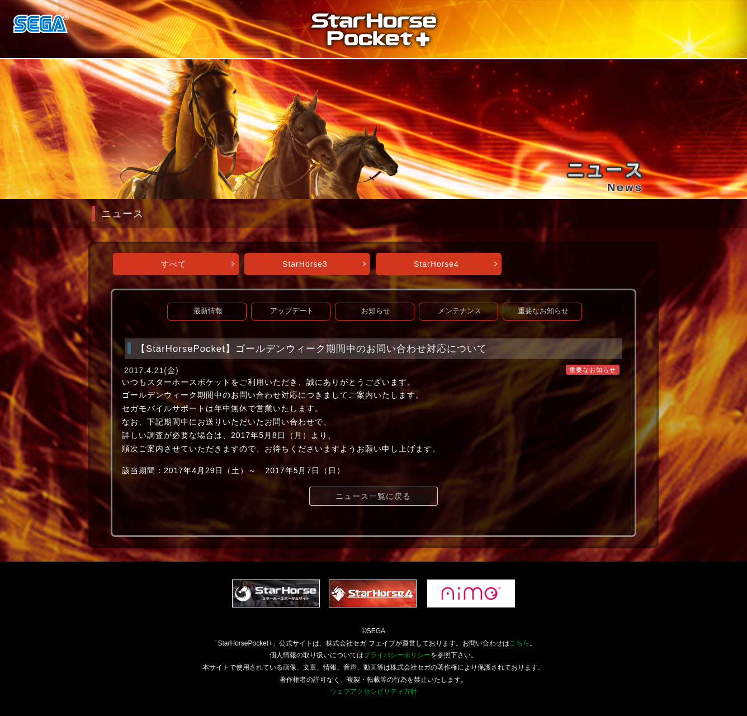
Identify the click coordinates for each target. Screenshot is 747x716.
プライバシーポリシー (397, 655)
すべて (173, 264)
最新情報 (208, 311)
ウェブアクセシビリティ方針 (373, 691)
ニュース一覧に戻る (373, 496)
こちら (519, 643)
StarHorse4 (436, 264)
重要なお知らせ (543, 311)
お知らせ (375, 311)
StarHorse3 (305, 264)
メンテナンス (459, 311)
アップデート (292, 311)
